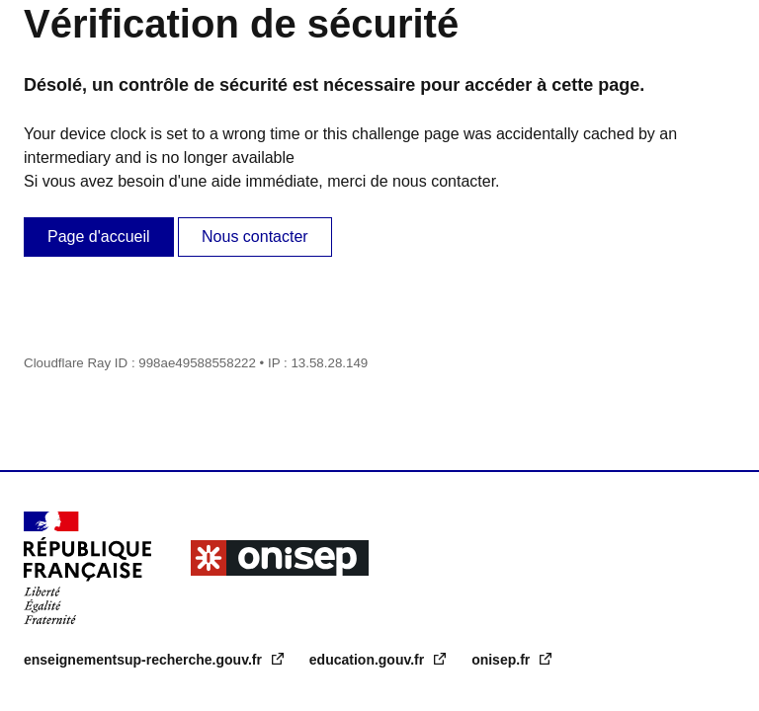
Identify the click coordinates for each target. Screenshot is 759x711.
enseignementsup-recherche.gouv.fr (145, 660)
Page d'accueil (98, 236)
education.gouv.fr (368, 660)
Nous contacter (255, 236)
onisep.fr (502, 660)
